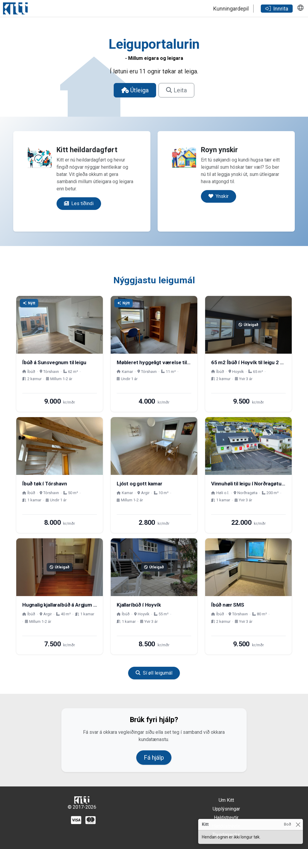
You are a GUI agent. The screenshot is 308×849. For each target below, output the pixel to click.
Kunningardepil (231, 8)
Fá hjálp (154, 757)
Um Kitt (226, 800)
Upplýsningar (226, 809)
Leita (176, 90)
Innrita (276, 8)
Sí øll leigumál (154, 673)
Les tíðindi (79, 203)
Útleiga (135, 90)
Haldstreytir (226, 817)
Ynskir (218, 196)
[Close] (298, 824)
